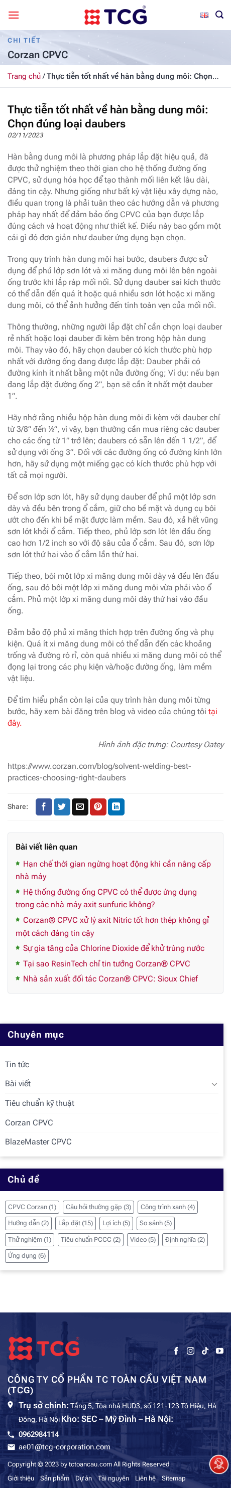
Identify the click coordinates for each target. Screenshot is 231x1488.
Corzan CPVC (29, 1122)
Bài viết (18, 1083)
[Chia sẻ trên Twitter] (62, 806)
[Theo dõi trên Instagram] (190, 1351)
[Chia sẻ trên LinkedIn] (116, 806)
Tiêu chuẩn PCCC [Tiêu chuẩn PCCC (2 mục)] (91, 1239)
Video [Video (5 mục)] (143, 1239)
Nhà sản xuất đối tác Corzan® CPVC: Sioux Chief (110, 978)
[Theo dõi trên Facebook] (176, 1351)
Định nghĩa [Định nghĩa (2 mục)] (185, 1239)
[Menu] (14, 15)
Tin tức (17, 1064)
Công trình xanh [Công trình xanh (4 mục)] (168, 1207)
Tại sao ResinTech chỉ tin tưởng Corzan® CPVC (106, 963)
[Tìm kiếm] (219, 15)
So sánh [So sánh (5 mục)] (156, 1223)
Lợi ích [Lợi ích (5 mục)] (116, 1223)
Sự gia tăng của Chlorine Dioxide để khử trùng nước (113, 948)
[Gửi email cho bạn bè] (80, 806)
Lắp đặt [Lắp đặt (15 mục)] (75, 1223)
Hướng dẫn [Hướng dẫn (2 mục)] (28, 1223)
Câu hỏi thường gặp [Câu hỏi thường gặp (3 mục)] (98, 1207)
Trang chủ (24, 76)
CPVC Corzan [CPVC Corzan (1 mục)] (32, 1207)
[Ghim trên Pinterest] (98, 806)
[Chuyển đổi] (214, 1084)
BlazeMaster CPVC (38, 1141)
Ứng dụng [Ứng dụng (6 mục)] (27, 1255)
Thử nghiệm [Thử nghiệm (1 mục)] (29, 1239)
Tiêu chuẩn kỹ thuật (39, 1103)
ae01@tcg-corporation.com (64, 1446)
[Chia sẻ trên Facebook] (44, 806)
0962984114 (39, 1434)
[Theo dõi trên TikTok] (205, 1351)
